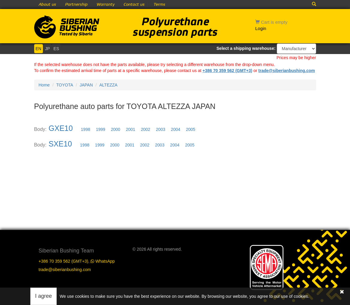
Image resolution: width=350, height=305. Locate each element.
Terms (159, 4)
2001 (130, 129)
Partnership (76, 4)
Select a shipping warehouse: (246, 48)
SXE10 (60, 144)
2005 (190, 129)
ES (56, 48)
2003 (160, 129)
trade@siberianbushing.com (286, 70)
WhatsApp (103, 261)
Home (44, 85)
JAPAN (86, 85)
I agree (43, 296)
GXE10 (61, 128)
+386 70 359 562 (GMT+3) (227, 70)
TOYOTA (64, 85)
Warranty (106, 4)
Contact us (134, 4)
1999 (100, 129)
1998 (85, 129)
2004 (175, 129)
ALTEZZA (108, 85)
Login (260, 28)
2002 (145, 129)
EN (38, 48)
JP (47, 48)
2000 (115, 129)
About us (47, 4)
